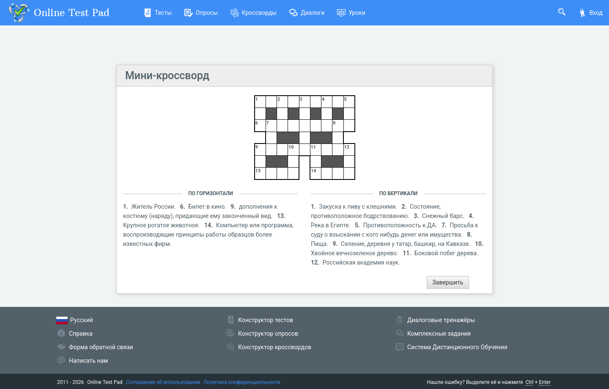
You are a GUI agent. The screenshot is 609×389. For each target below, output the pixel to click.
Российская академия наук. (361, 262)
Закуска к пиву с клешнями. (359, 206)
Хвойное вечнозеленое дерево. (355, 253)
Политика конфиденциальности (242, 382)
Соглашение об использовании (163, 382)
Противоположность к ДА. (401, 225)
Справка (81, 333)
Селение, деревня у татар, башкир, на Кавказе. (406, 243)
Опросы (201, 12)
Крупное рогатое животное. (162, 225)
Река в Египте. (331, 225)
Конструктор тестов (265, 320)
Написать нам (88, 360)
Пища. (320, 243)
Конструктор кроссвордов (274, 347)
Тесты (157, 12)
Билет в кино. (208, 206)
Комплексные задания (439, 333)
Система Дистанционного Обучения (457, 347)
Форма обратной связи (101, 347)
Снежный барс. (444, 215)
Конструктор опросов (268, 333)
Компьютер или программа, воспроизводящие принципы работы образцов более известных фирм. (208, 234)
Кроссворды (253, 12)
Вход (590, 12)
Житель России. (154, 206)
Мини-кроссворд (167, 75)
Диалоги (306, 12)
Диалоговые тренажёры (441, 320)
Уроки (351, 12)
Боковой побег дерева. (446, 253)
